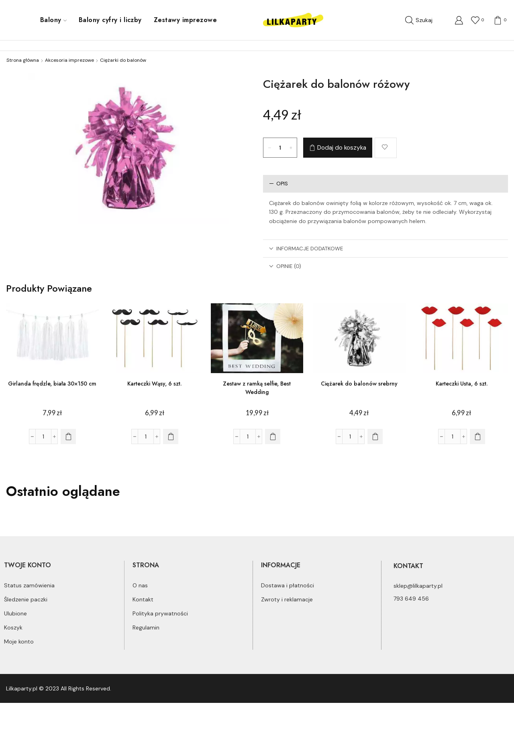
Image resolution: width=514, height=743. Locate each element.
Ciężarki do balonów (123, 60)
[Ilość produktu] (280, 148)
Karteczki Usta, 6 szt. (462, 384)
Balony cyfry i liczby (110, 19)
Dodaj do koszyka (341, 148)
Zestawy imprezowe (185, 19)
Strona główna (22, 60)
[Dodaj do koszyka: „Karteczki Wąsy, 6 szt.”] (170, 436)
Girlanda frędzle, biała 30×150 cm (52, 384)
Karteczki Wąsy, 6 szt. (154, 384)
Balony (53, 19)
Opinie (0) (285, 266)
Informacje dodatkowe (306, 248)
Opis (278, 183)
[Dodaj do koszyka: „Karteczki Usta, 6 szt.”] (477, 436)
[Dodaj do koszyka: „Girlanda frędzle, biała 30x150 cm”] (68, 436)
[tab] (385, 183)
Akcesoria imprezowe (69, 60)
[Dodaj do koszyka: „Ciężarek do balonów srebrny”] (375, 436)
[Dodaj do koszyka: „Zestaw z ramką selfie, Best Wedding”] (272, 436)
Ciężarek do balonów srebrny (359, 384)
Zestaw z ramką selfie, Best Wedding (257, 388)
